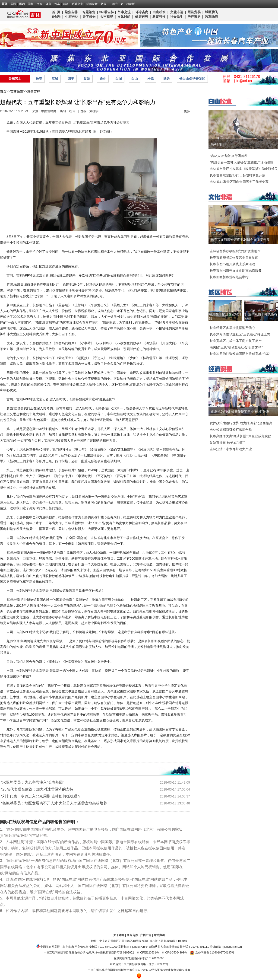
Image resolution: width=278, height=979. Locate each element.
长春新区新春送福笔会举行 (229, 277)
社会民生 (176, 17)
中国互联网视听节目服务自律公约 (64, 952)
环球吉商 (141, 12)
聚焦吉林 (71, 12)
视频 (31, 4)
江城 (55, 78)
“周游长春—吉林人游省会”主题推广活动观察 (241, 162)
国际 (13, 4)
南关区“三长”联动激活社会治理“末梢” (236, 347)
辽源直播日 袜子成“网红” (227, 442)
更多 (187, 111)
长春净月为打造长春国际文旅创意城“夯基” (240, 354)
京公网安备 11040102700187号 (212, 952)
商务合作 (132, 935)
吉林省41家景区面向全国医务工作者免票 (239, 182)
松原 (150, 78)
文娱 (39, 4)
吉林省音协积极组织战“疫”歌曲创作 (235, 251)
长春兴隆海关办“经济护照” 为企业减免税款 (240, 436)
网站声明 (159, 935)
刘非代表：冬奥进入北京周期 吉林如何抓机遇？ (41, 796)
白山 (134, 78)
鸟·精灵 (216, 144)
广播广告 (145, 935)
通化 (103, 78)
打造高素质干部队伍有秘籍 (261, 316)
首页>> (5, 91)
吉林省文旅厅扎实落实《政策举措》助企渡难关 (244, 169)
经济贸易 (194, 12)
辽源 (87, 78)
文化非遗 (176, 12)
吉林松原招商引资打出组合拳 (231, 429)
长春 (39, 78)
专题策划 (88, 12)
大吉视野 (106, 17)
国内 (22, 4)
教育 (103, 4)
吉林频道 (22, 14)
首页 (4, 4)
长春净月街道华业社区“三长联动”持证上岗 (240, 334)
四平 (71, 78)
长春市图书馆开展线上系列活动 (232, 264)
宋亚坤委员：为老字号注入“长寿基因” (33, 782)
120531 (151, 952)
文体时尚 (123, 17)
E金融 (56, 17)
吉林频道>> (18, 91)
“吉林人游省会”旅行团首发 (228, 156)
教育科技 (158, 17)
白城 (118, 78)
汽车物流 (211, 17)
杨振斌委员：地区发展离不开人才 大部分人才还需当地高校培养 (54, 803)
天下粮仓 (88, 17)
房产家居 (193, 17)
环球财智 (92, 4)
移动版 (130, 4)
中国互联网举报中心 (52, 946)
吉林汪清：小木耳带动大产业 (231, 449)
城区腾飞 (212, 12)
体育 (48, 4)
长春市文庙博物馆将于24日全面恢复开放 (240, 239)
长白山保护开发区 (192, 78)
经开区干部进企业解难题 (225, 316)
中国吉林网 (48, 111)
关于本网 (118, 935)
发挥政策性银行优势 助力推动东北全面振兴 (241, 423)
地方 (115, 4)
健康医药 (141, 17)
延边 (166, 78)
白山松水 (159, 12)
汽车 (57, 4)
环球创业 (77, 4)
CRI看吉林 (106, 12)
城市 (66, 4)
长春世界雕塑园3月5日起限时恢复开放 (237, 175)
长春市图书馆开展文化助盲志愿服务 (236, 270)
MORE (269, 102)
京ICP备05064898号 (174, 952)
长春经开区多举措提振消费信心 (232, 328)
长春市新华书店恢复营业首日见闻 (234, 257)
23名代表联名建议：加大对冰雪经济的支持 (37, 789)
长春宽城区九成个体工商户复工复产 (236, 341)
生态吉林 (71, 17)
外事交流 (124, 12)
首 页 (56, 12)
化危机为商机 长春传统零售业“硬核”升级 (240, 411)
